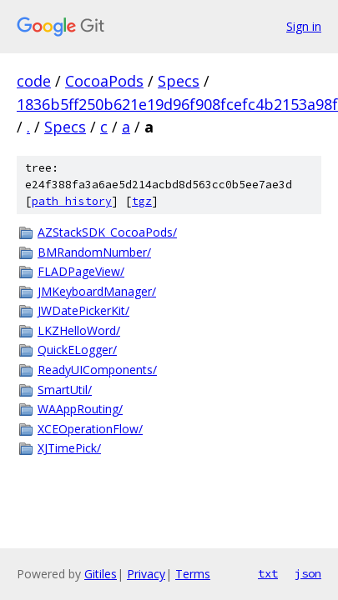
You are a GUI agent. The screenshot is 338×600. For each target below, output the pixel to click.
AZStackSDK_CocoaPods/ (107, 232)
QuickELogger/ (77, 350)
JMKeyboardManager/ (97, 291)
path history (72, 201)
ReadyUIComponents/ (97, 370)
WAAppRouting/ (80, 409)
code (34, 81)
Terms (192, 574)
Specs (178, 81)
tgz (142, 201)
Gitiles (100, 574)
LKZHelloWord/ (79, 330)
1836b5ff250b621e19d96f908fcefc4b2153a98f (177, 104)
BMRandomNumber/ (94, 252)
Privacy (146, 574)
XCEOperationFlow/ (90, 429)
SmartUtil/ (65, 390)
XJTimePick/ (69, 448)
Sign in (303, 26)
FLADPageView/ (81, 271)
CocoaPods (104, 81)
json (308, 573)
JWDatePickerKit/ (83, 310)
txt (268, 573)
